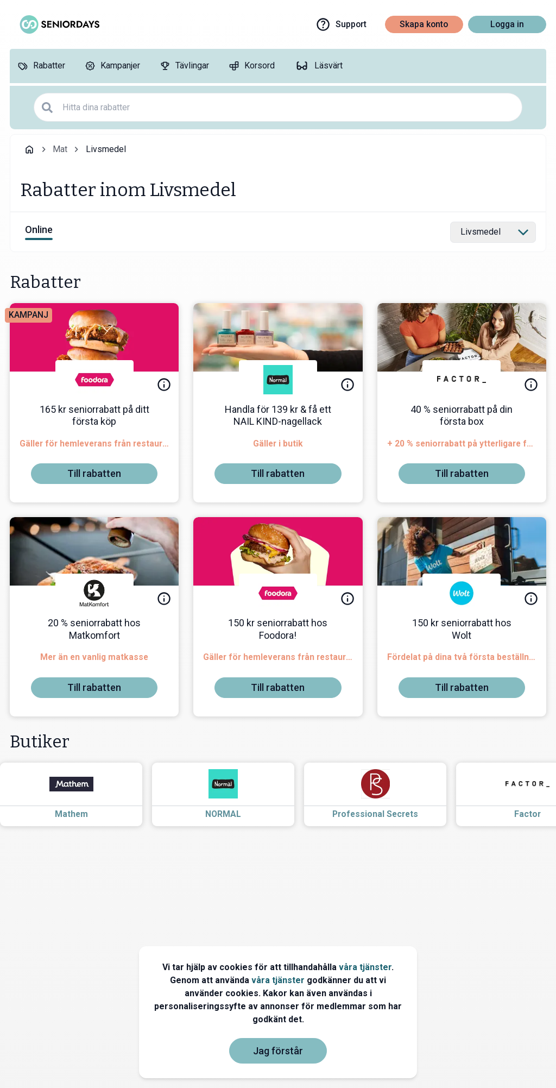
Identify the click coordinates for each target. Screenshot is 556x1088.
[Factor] (461, 379)
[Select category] (493, 232)
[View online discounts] (39, 232)
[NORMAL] (278, 379)
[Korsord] (252, 66)
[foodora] (94, 379)
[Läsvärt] (318, 66)
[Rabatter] (41, 66)
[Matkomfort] (94, 593)
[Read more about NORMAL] (233, 794)
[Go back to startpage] (29, 149)
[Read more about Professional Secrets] (385, 794)
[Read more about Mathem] (81, 794)
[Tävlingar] (184, 66)
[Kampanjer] (112, 66)
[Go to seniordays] (59, 24)
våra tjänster (365, 967)
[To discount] (94, 473)
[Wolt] (461, 593)
